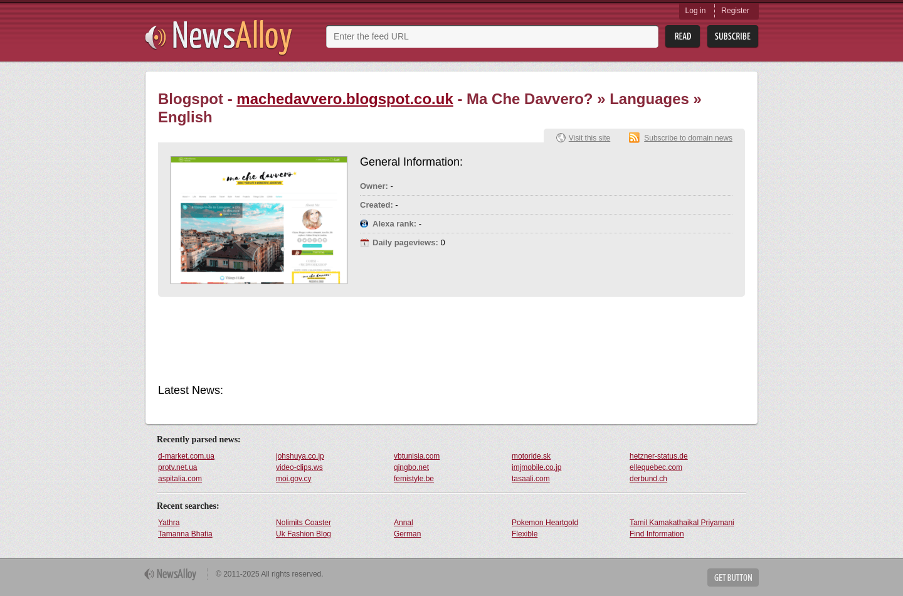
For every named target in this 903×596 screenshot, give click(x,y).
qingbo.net (411, 467)
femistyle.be (414, 478)
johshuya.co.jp (300, 456)
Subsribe (733, 36)
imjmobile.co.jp (536, 467)
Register (735, 10)
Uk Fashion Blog (303, 533)
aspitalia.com (180, 478)
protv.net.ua (177, 467)
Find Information (657, 533)
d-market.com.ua (186, 456)
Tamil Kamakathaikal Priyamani (682, 522)
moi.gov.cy (293, 478)
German (407, 533)
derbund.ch (648, 478)
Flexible (524, 533)
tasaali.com (531, 478)
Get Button (733, 577)
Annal (403, 522)
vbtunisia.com (417, 456)
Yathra (168, 522)
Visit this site (589, 138)
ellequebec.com (656, 467)
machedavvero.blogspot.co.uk (344, 98)
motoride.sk (531, 456)
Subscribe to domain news (688, 138)
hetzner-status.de (659, 456)
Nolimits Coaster (303, 522)
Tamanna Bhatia (185, 533)
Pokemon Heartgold (545, 522)
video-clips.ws (299, 467)
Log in (695, 10)
